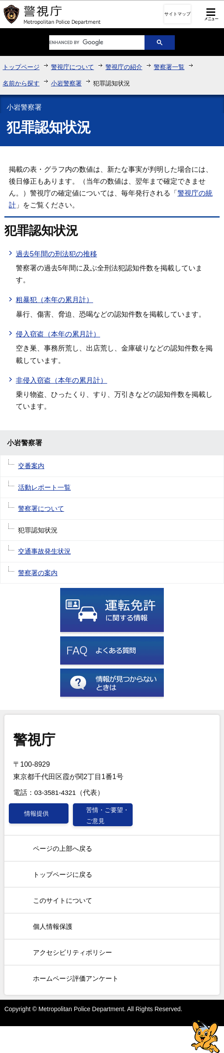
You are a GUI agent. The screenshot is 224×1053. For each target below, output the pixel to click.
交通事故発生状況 (44, 551)
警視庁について (72, 66)
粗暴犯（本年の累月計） (54, 299)
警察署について (41, 508)
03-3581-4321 (55, 792)
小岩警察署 (66, 83)
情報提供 (36, 813)
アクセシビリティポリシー (72, 952)
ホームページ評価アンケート (76, 978)
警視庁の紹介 (123, 66)
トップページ (21, 66)
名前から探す (21, 83)
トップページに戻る (62, 874)
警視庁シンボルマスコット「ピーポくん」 (205, 1036)
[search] (90, 42)
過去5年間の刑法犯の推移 (56, 254)
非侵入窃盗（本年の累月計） (61, 380)
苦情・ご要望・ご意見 (107, 815)
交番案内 (31, 465)
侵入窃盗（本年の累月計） (58, 334)
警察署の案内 (38, 572)
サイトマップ (177, 13)
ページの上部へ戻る (62, 848)
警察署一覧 (169, 66)
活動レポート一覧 (44, 487)
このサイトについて (62, 900)
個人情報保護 (52, 926)
